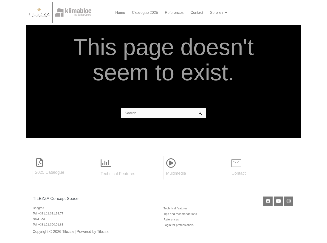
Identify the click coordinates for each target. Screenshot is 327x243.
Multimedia (176, 173)
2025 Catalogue (49, 172)
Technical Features (118, 173)
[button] (219, 12)
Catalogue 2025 (145, 12)
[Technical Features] (106, 163)
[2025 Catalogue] (39, 162)
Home (120, 12)
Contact (197, 12)
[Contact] (236, 163)
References (174, 12)
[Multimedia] (171, 163)
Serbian (218, 12)
